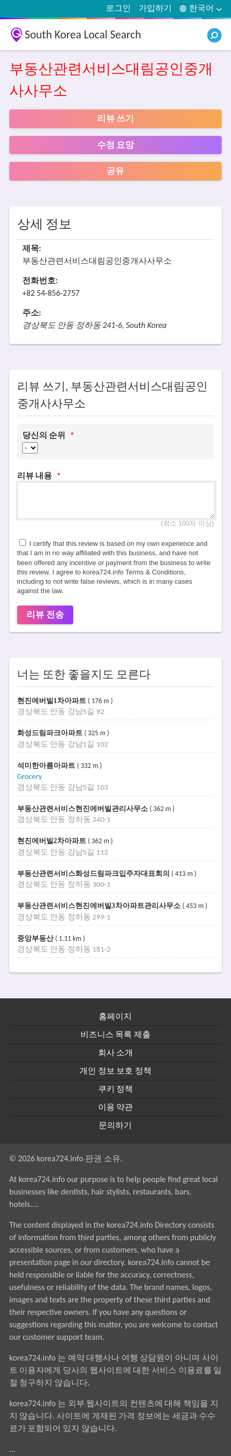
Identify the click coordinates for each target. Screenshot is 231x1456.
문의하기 (115, 1125)
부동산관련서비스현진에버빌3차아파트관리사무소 (100, 906)
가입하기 (155, 8)
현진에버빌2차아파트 (52, 841)
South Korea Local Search (83, 35)
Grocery (29, 776)
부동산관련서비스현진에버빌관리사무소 (83, 809)
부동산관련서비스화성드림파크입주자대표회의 (94, 873)
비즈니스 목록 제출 (115, 1034)
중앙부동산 (36, 938)
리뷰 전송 (45, 614)
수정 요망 (115, 145)
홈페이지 (115, 1016)
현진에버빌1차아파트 (52, 701)
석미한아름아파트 (47, 766)
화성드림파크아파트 (51, 733)
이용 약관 (115, 1107)
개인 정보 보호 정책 (115, 1071)
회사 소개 (115, 1052)
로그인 (118, 8)
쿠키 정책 (115, 1089)
